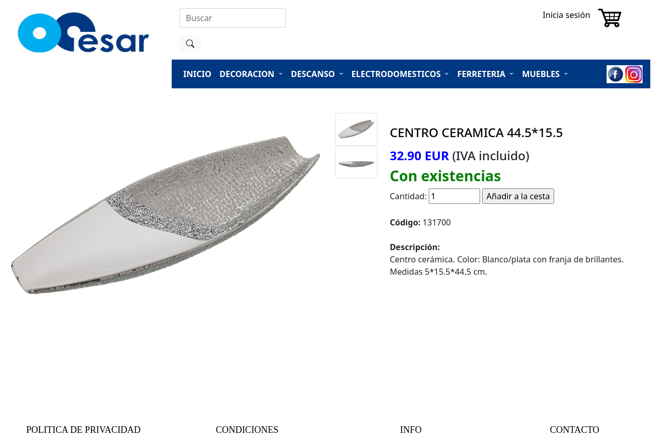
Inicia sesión (566, 15)
